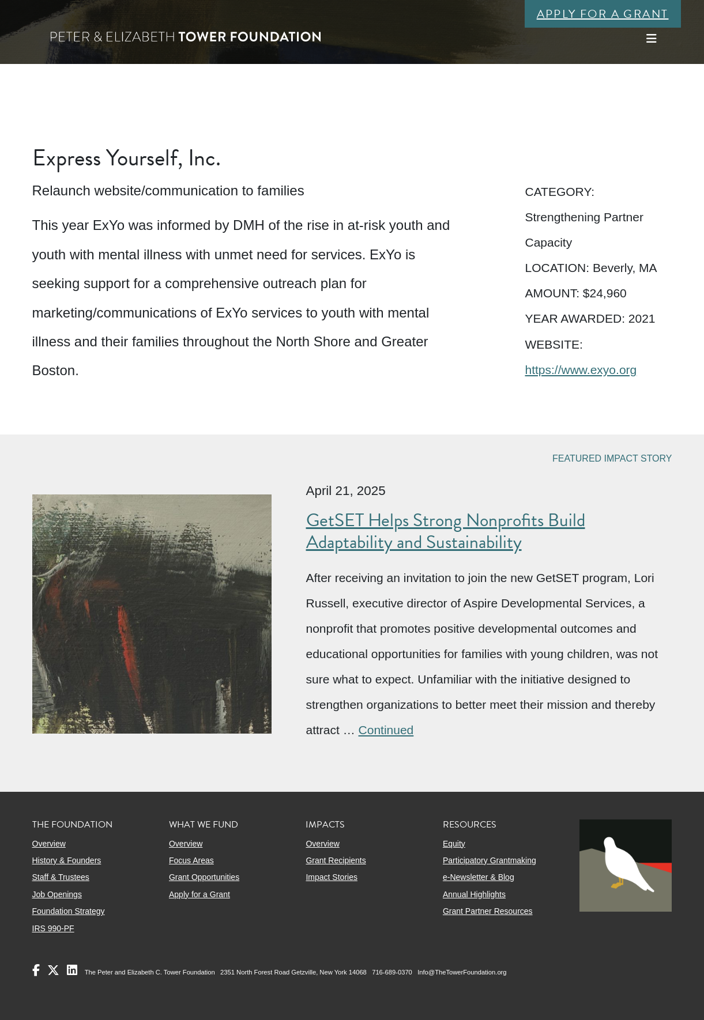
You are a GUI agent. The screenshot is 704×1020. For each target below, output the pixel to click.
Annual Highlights (474, 894)
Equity (454, 843)
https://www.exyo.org (581, 369)
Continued (386, 729)
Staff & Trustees (60, 877)
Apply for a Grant (603, 13)
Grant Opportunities (204, 877)
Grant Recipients (336, 860)
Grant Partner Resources (488, 911)
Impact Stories (331, 877)
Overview (49, 843)
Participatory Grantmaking (489, 860)
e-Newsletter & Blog (478, 877)
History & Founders (66, 860)
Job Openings (57, 894)
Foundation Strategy (68, 911)
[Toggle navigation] (651, 39)
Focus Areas (191, 860)
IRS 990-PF (53, 928)
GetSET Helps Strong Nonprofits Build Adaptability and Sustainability (445, 531)
